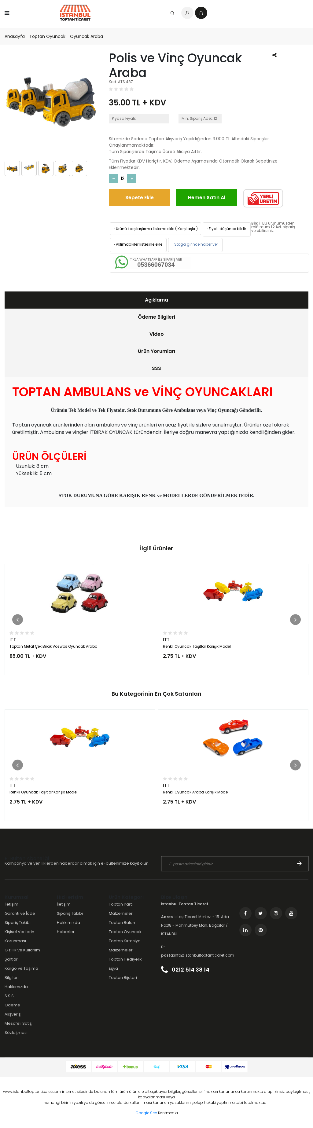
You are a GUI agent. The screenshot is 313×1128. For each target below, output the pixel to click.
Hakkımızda (16, 987)
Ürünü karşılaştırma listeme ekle (143, 228)
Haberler (66, 932)
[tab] (156, 300)
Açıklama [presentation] (156, 299)
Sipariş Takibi (18, 922)
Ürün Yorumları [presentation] (156, 351)
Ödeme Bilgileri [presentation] (156, 316)
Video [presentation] (156, 334)
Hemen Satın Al (206, 197)
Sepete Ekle (139, 197)
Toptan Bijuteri (123, 977)
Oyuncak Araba (86, 36)
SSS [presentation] (156, 368)
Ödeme (12, 1005)
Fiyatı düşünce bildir (226, 228)
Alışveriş (13, 1014)
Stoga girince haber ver (194, 244)
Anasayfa (15, 36)
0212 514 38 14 (185, 969)
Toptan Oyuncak (47, 36)
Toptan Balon (122, 922)
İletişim (11, 904)
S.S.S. (10, 996)
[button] (17, 619)
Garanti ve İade (20, 913)
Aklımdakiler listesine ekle (137, 244)
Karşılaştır (186, 228)
